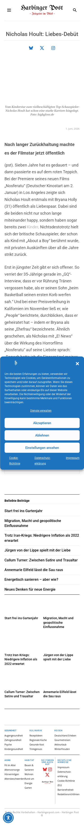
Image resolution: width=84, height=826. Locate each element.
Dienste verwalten (41, 410)
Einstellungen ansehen (42, 448)
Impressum (73, 457)
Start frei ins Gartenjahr (21, 618)
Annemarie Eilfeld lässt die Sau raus (33, 570)
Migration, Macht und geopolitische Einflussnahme (58, 622)
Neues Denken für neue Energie (30, 589)
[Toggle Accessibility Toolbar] (8, 818)
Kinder (32, 227)
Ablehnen (42, 435)
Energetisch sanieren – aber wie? (31, 579)
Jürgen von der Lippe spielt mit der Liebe (37, 550)
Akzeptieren (42, 423)
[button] (77, 363)
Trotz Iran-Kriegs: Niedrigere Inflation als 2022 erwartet (20, 659)
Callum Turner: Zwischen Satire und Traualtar (41, 560)
